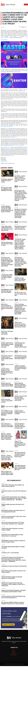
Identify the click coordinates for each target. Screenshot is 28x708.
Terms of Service (13, 653)
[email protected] (4, 161)
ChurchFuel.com (24, 148)
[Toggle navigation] (26, 4)
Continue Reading (4, 39)
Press (14, 650)
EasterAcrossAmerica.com (5, 37)
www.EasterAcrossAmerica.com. (7, 126)
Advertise (13, 651)
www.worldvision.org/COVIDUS (18, 145)
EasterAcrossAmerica (5, 147)
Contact (13, 652)
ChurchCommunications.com (9, 148)
